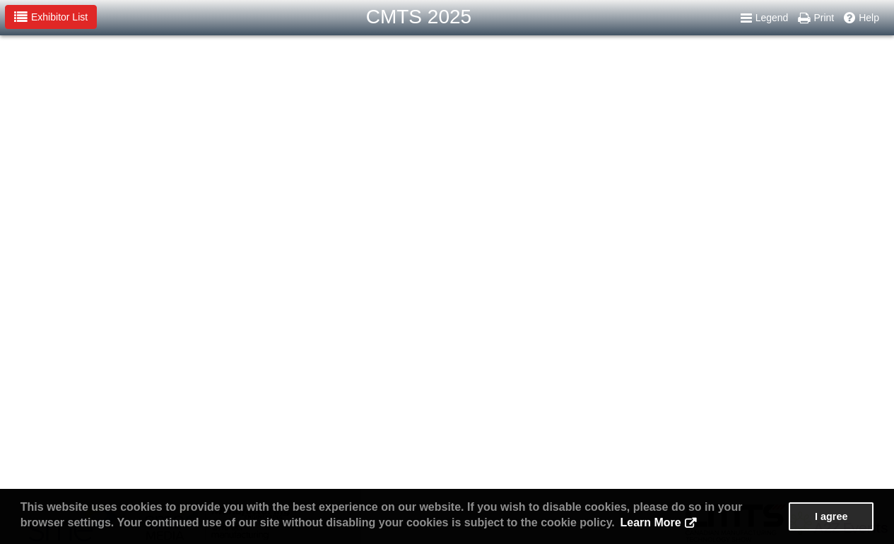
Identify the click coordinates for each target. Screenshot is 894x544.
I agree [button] (831, 516)
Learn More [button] (650, 522)
